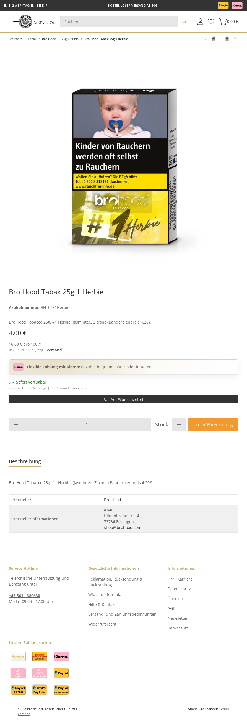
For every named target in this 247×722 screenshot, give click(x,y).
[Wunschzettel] (211, 21)
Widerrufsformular (105, 594)
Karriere (185, 579)
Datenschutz (179, 588)
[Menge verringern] (16, 424)
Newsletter (178, 618)
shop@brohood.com (122, 527)
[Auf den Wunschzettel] (123, 399)
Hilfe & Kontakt (102, 604)
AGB (171, 608)
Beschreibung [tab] (25, 461)
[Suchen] (119, 21)
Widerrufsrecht (102, 624)
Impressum (178, 628)
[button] (200, 21)
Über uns (176, 598)
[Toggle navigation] (16, 21)
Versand (54, 350)
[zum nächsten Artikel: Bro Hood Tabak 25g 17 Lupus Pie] (229, 39)
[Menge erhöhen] (179, 424)
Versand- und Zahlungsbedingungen (122, 614)
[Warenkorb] (227, 21)
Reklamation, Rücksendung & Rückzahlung (115, 581)
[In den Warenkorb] (213, 424)
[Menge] (87, 424)
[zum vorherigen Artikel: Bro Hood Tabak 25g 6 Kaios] (211, 39)
